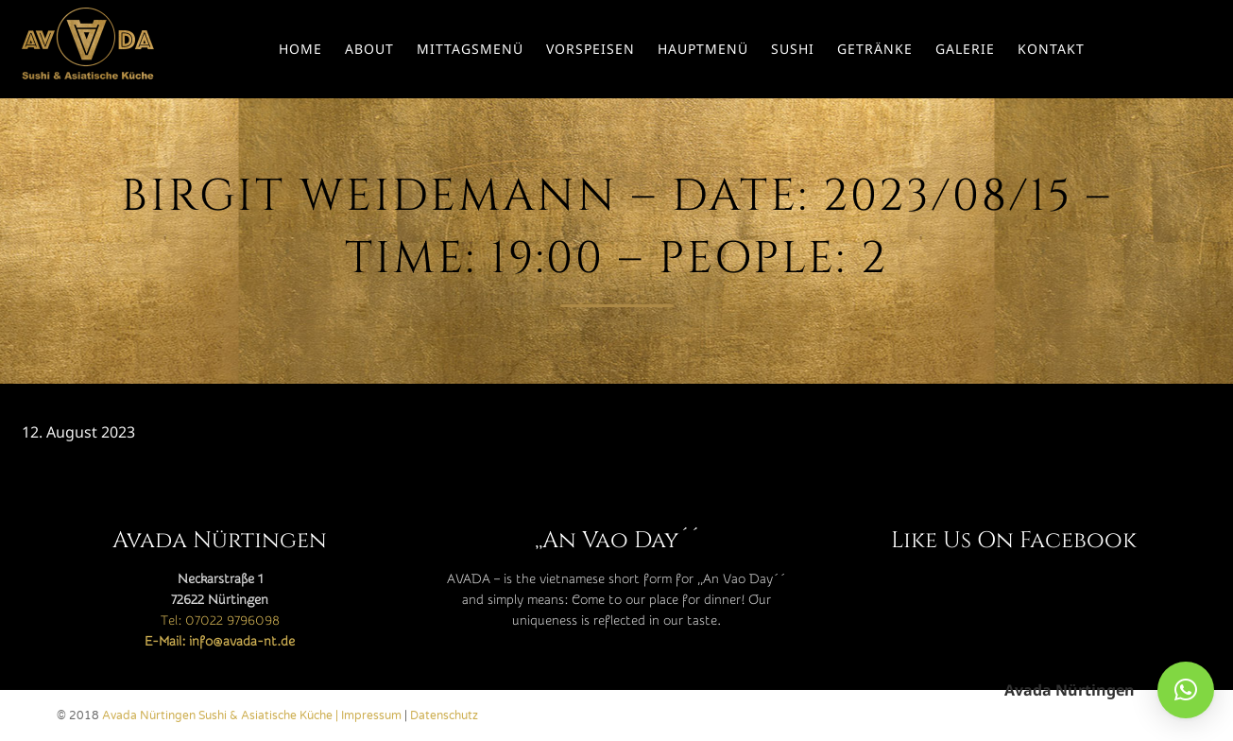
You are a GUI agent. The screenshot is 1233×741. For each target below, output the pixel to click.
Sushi (792, 49)
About (369, 49)
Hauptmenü (703, 49)
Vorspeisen (590, 49)
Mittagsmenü (470, 49)
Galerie (965, 49)
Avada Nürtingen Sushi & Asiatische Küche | (221, 715)
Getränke (875, 49)
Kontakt (1051, 49)
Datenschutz (444, 715)
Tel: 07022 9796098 (220, 621)
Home (300, 49)
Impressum (371, 715)
